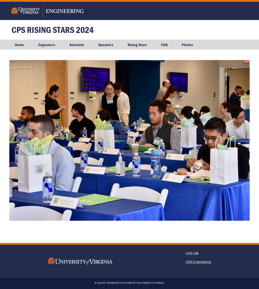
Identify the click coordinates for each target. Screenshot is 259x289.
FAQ (164, 44)
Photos (187, 44)
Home (19, 44)
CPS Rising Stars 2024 (53, 29)
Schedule (76, 44)
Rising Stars (137, 44)
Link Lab (192, 253)
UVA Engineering (198, 261)
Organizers (46, 44)
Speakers (105, 44)
